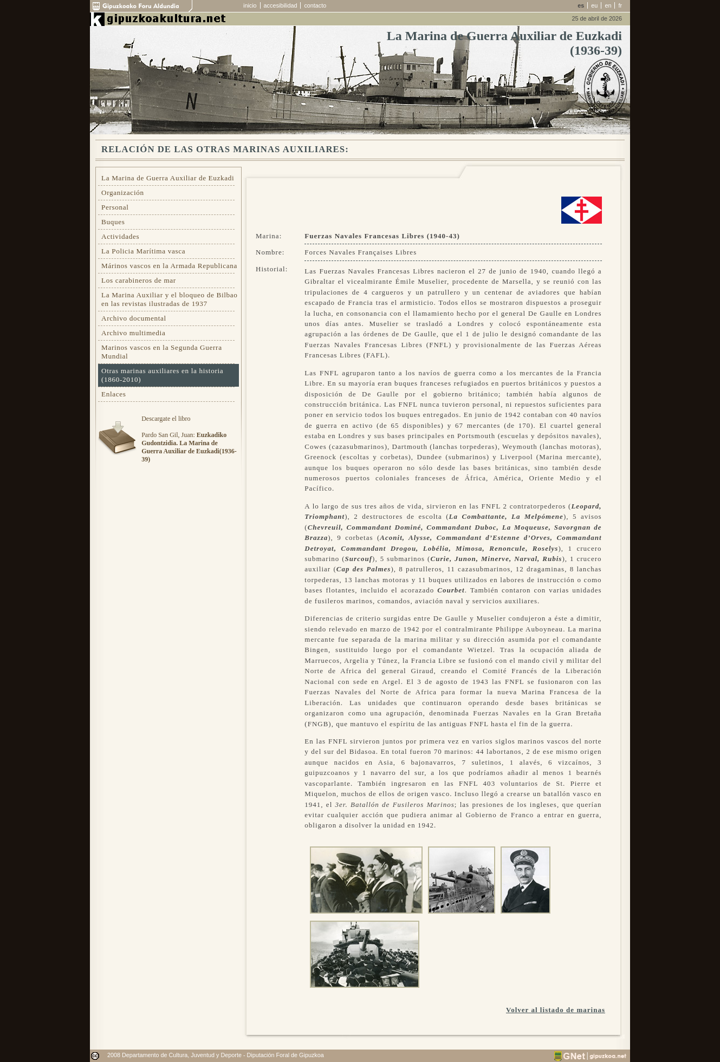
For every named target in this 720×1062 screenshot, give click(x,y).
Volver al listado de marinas (555, 1010)
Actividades (120, 236)
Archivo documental (133, 318)
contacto (315, 5)
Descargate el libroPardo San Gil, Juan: (188, 439)
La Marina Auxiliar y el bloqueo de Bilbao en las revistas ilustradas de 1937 (169, 299)
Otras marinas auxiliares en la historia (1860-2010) (162, 375)
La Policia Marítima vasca (143, 251)
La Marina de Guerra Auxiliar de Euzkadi (167, 178)
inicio (250, 5)
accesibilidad (280, 5)
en (608, 5)
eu (594, 5)
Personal (115, 207)
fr (620, 5)
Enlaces (113, 394)
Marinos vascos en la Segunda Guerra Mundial (161, 351)
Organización (122, 192)
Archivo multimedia (133, 333)
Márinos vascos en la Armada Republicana (169, 266)
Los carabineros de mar (138, 280)
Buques (113, 222)
